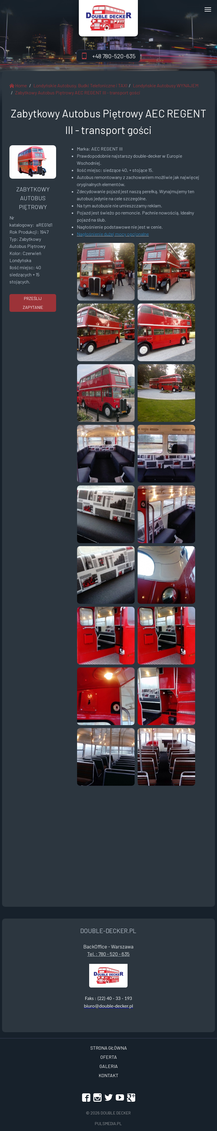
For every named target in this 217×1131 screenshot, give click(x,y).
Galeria (108, 1066)
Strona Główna (108, 1048)
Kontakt (108, 1075)
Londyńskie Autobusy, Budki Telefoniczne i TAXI (80, 85)
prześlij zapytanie (33, 303)
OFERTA (108, 1057)
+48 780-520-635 (114, 55)
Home (18, 85)
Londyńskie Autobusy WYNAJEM (165, 85)
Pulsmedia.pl (108, 1123)
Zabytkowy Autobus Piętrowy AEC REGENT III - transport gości (77, 92)
